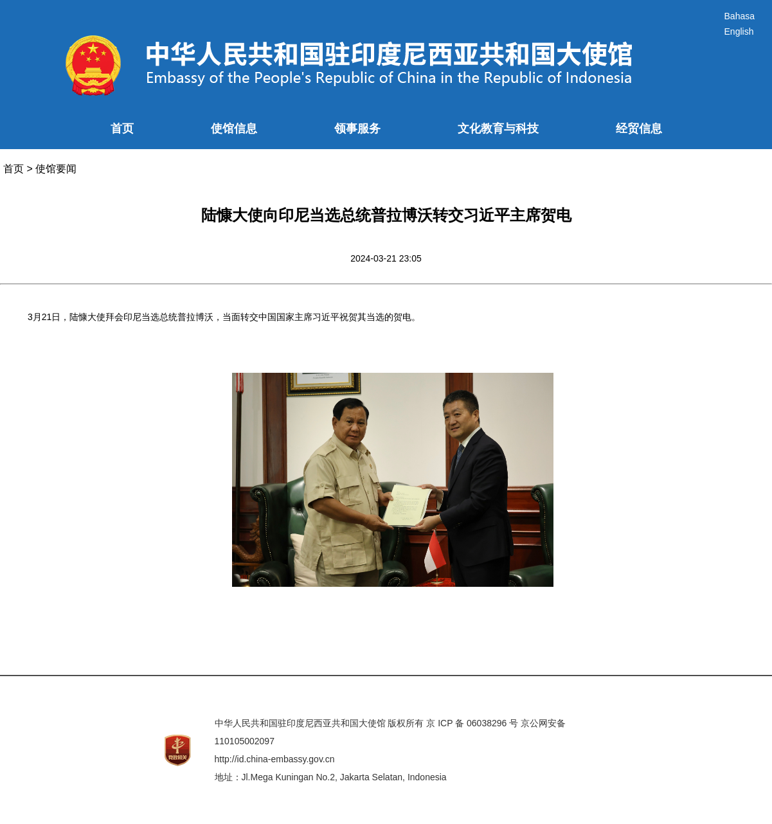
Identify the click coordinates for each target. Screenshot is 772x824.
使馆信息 (234, 128)
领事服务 (357, 128)
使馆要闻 (55, 168)
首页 (122, 128)
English (739, 31)
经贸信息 (639, 128)
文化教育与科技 (498, 128)
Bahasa (739, 16)
